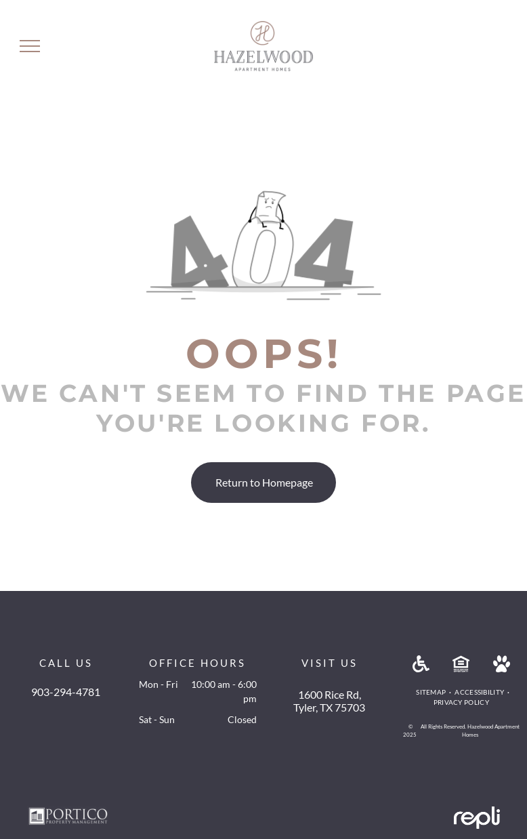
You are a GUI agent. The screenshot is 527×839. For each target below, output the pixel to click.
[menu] (29, 46)
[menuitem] (432, 692)
